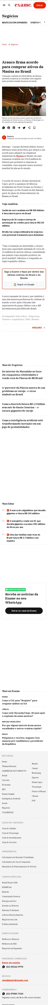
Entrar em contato (11, 962)
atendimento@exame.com (15, 980)
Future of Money (39, 791)
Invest (4, 803)
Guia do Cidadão (9, 828)
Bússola (5, 892)
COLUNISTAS (7, 812)
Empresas (34, 316)
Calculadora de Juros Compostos (16, 862)
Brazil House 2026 (10, 882)
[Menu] (4, 5)
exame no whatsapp (15, 590)
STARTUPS (35, 22)
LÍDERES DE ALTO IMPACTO (14, 771)
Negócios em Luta (9, 919)
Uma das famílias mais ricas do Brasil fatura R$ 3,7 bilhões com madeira (23, 537)
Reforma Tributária (10, 910)
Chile (27, 319)
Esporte (35, 777)
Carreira (5, 780)
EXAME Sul (7, 887)
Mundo (35, 764)
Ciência (35, 796)
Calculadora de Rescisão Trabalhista (18, 857)
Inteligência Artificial (11, 798)
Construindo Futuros (11, 896)
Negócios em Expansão (12, 948)
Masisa (20, 156)
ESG (4, 789)
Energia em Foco (9, 901)
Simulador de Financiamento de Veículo (19, 866)
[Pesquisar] (9, 5)
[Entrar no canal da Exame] (24, 611)
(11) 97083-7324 (14, 993)
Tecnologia (36, 787)
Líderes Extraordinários (12, 915)
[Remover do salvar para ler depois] (34, 127)
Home (4, 44)
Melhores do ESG (9, 944)
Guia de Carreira (9, 842)
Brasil (4, 775)
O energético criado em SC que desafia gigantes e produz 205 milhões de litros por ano (26, 524)
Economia (6, 785)
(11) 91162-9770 (14, 966)
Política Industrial (10, 924)
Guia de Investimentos (11, 838)
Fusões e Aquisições (13, 319)
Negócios (10, 16)
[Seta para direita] (41, 22)
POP (33, 801)
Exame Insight (8, 794)
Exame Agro (37, 782)
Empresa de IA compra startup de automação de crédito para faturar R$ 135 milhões (23, 222)
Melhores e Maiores (10, 939)
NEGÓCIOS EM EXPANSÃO (14, 22)
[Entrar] (39, 5)
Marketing (36, 773)
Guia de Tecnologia (10, 833)
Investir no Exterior (10, 906)
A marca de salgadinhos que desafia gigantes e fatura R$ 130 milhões (26, 512)
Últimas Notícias (9, 766)
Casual (35, 768)
